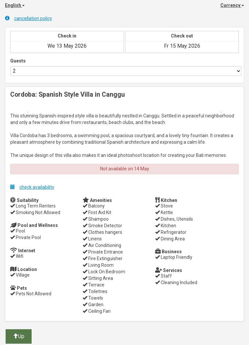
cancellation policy (28, 18)
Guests (18, 60)
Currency (232, 5)
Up (18, 336)
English (15, 5)
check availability (32, 187)
